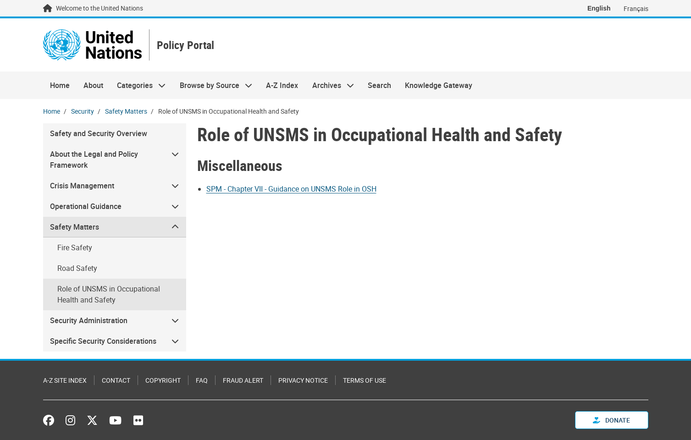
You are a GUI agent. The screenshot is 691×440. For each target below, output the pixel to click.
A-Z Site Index (65, 380)
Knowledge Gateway (438, 85)
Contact (116, 380)
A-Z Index (282, 85)
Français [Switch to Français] (636, 8)
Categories (138, 85)
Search (379, 85)
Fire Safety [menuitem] (74, 247)
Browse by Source (212, 85)
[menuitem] (114, 160)
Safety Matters (126, 111)
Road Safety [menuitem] (77, 268)
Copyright (163, 380)
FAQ (202, 380)
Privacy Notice (303, 380)
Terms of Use (364, 380)
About (93, 85)
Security (82, 111)
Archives (329, 85)
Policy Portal (185, 45)
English (599, 8)
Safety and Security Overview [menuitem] (98, 133)
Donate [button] (611, 420)
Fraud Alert (243, 380)
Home (60, 85)
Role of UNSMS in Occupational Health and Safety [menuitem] (108, 294)
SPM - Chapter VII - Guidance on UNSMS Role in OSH (291, 189)
